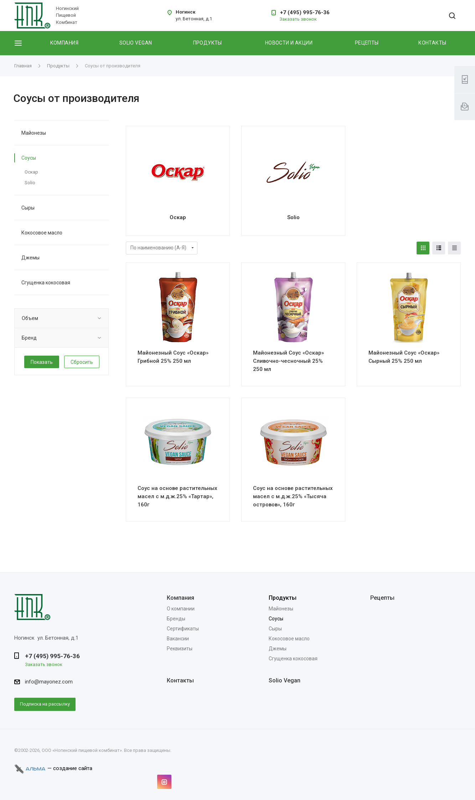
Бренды (176, 618)
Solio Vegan (284, 680)
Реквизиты (179, 648)
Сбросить (82, 362)
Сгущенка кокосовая (45, 282)
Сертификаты (183, 628)
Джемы (30, 257)
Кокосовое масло (41, 233)
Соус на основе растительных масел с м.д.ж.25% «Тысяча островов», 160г (293, 496)
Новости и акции (289, 43)
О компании (181, 608)
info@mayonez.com (49, 681)
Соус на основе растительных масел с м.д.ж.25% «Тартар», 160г (177, 496)
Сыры (28, 208)
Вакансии (178, 638)
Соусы (28, 158)
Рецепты (367, 43)
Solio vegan (135, 43)
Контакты (432, 43)
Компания (64, 43)
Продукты (207, 43)
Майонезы (33, 133)
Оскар (178, 217)
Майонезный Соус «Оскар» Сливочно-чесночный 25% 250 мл (288, 361)
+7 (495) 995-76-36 (305, 12)
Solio (293, 217)
